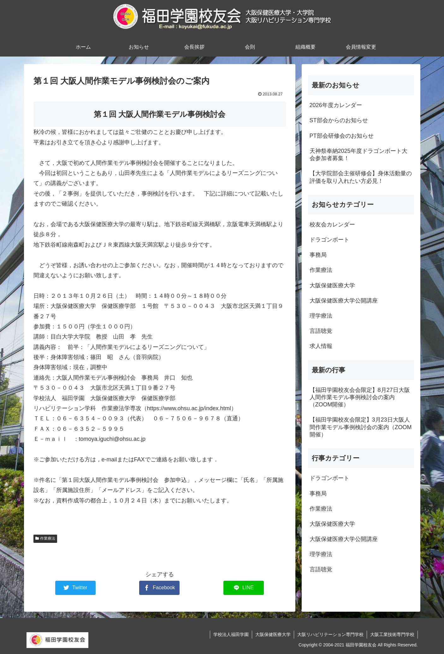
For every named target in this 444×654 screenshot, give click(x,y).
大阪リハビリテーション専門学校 (330, 634)
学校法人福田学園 (231, 634)
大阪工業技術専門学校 (392, 634)
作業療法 (45, 538)
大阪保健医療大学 (273, 634)
